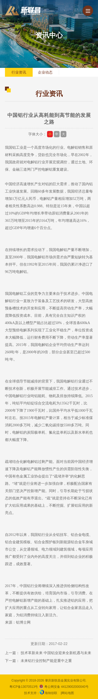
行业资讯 (18, 72)
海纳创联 (51, 693)
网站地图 (67, 693)
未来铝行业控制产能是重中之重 (46, 661)
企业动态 (45, 72)
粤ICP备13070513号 (23, 687)
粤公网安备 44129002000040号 (64, 687)
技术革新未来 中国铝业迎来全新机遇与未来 (56, 653)
